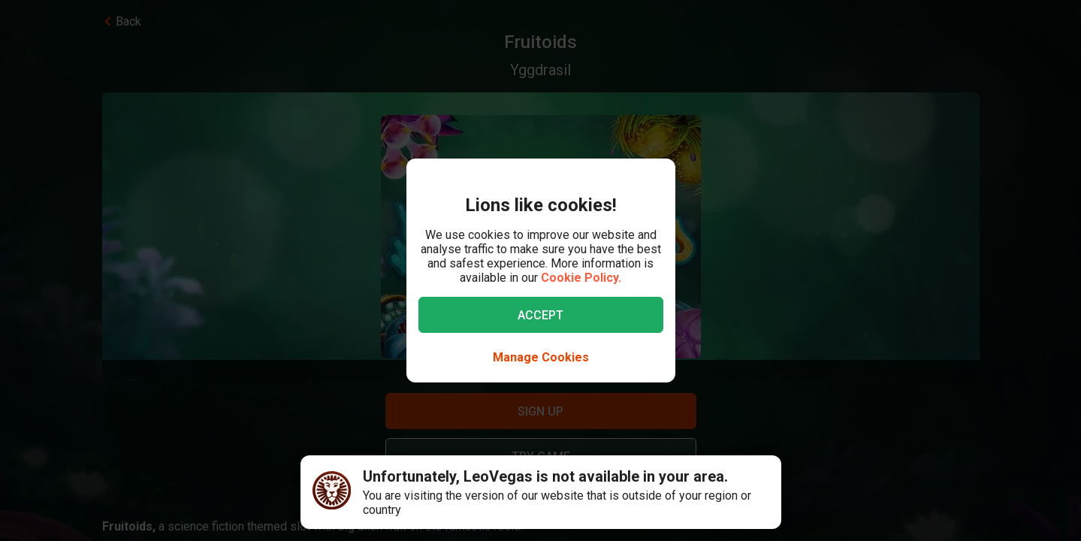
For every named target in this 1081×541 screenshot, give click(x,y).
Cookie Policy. (581, 277)
